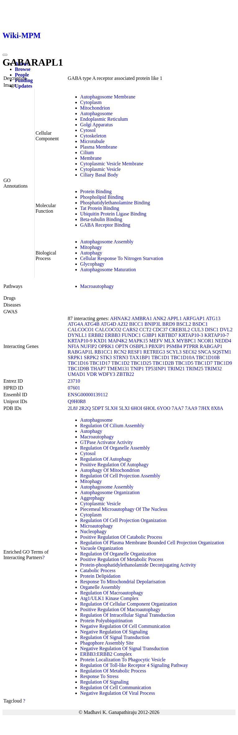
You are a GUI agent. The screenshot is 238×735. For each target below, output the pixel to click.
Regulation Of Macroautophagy (111, 592)
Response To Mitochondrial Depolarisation (122, 581)
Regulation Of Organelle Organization (118, 553)
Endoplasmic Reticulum (104, 119)
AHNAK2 (120, 318)
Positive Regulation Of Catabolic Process (121, 537)
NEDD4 (223, 340)
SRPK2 (91, 357)
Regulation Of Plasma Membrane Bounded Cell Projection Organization (152, 542)
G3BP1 (149, 335)
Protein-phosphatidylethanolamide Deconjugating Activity (138, 565)
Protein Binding (96, 191)
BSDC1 (200, 324)
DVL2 (226, 329)
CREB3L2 (179, 329)
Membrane (91, 158)
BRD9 (168, 324)
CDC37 (160, 329)
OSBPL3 (139, 346)
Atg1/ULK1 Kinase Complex (109, 598)
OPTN (121, 346)
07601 (74, 387)
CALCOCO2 (108, 329)
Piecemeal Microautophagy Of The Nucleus (123, 509)
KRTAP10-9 (80, 340)
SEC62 (190, 351)
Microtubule (92, 141)
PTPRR (191, 346)
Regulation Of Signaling (104, 682)
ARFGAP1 (194, 318)
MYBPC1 (186, 340)
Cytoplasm (91, 102)
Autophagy (91, 252)
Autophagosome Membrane (107, 96)
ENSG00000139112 (88, 394)
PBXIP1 (157, 346)
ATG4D (108, 324)
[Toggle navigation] (4, 55)
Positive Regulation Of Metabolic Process (121, 559)
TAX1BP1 (140, 357)
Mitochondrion (95, 108)
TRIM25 (194, 368)
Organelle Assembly (100, 587)
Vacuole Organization (101, 548)
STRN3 (120, 357)
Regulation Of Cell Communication (115, 687)
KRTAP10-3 (190, 335)
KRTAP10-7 (217, 335)
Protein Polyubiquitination (106, 620)
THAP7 (98, 368)
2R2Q (85, 408)
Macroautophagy (97, 286)
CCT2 (145, 329)
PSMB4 (174, 346)
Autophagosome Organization (110, 492)
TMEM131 (118, 368)
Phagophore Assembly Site (107, 643)
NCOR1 (205, 340)
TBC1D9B (78, 368)
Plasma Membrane (98, 147)
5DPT (98, 408)
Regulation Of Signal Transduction (115, 637)
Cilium (87, 152)
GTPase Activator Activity (106, 442)
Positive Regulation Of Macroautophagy (120, 609)
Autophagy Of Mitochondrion (110, 470)
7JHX (204, 408)
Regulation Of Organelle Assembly (115, 447)
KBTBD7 (167, 335)
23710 (74, 381)
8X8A (217, 408)
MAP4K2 (117, 340)
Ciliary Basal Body (99, 174)
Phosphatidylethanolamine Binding (115, 202)
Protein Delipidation (100, 576)
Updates (23, 86)
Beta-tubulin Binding (101, 219)
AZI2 (122, 324)
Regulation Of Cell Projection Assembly (120, 475)
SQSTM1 (221, 351)
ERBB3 (113, 335)
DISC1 (211, 329)
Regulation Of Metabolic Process (113, 670)
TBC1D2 (120, 363)
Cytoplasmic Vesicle (100, 169)
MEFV (156, 340)
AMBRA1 (141, 318)
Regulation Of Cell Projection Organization (123, 520)
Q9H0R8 (77, 401)
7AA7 (178, 408)
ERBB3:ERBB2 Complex (106, 654)
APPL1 (174, 318)
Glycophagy (92, 264)
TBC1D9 (223, 363)
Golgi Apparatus (96, 124)
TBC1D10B (208, 357)
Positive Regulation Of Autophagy (114, 464)
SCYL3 (174, 351)
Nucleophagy (93, 531)
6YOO (163, 408)
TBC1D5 (184, 363)
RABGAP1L (80, 351)
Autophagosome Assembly (107, 241)
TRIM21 (176, 368)
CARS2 (130, 329)
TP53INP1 (155, 368)
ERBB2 (96, 335)
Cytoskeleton (93, 135)
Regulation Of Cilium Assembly (112, 425)
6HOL (149, 408)
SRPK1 (75, 357)
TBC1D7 (204, 363)
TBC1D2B (163, 363)
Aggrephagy (92, 498)
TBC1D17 (100, 363)
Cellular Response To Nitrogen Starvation (121, 258)
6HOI (136, 408)
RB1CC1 (104, 351)
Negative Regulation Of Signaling (114, 631)
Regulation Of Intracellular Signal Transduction (127, 615)
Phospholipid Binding (102, 197)
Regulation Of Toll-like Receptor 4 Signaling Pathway (134, 665)
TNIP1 (137, 368)
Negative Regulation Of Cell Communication (125, 626)
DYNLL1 (77, 335)
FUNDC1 (131, 335)
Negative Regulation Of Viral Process (117, 693)
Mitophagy (91, 247)
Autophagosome (96, 113)
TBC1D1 (160, 357)
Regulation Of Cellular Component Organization (128, 604)
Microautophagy (96, 525)
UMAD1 (77, 374)
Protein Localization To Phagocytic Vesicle (123, 659)
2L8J (73, 408)
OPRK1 (106, 346)
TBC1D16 (78, 363)
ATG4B (91, 324)
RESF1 (135, 351)
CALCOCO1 (81, 329)
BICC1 (136, 324)
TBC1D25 (141, 363)
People (22, 74)
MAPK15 (138, 340)
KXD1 (100, 340)
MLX (169, 340)
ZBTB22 (125, 374)
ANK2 (159, 318)
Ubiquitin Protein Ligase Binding (113, 213)
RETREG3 (154, 351)
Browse (22, 69)
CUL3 (197, 329)
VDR (91, 374)
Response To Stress (99, 676)
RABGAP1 (211, 346)
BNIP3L (152, 324)
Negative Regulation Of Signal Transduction (124, 648)
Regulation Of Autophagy (105, 459)
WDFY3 (106, 374)
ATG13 (213, 318)
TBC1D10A (183, 357)
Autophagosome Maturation (108, 269)
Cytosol (88, 130)
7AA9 (191, 408)
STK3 (106, 357)
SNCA (204, 351)
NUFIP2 (88, 346)
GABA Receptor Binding (105, 225)
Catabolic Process (98, 570)
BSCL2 (183, 324)
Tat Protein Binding (99, 208)
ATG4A (75, 324)
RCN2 (120, 351)
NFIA (73, 346)
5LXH (111, 408)
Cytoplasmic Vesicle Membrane (111, 163)
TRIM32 (213, 368)
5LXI (124, 408)
